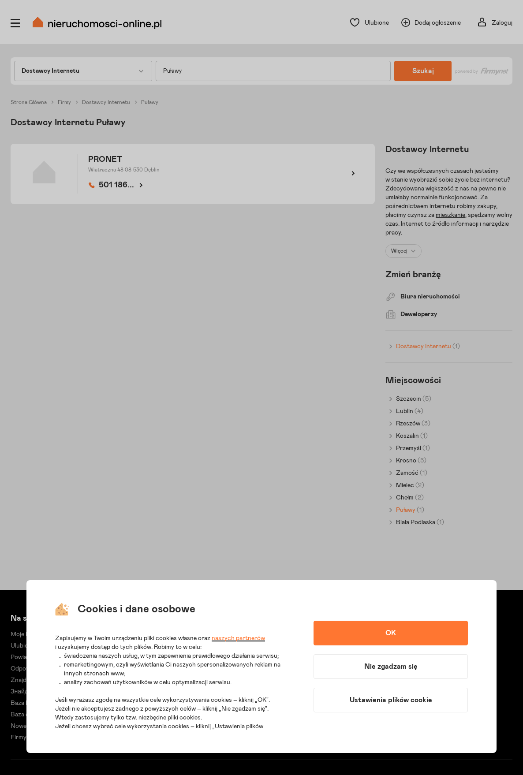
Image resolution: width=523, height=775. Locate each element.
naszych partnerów (238, 638)
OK (390, 633)
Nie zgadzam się (391, 666)
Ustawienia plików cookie (391, 700)
